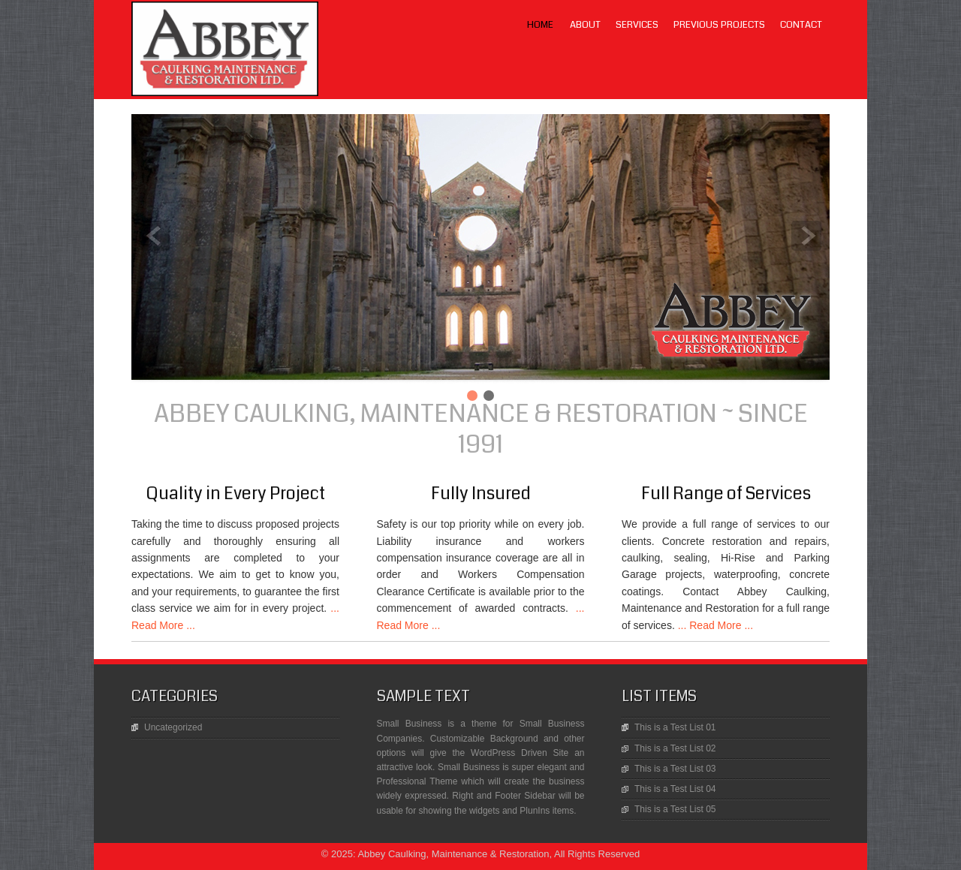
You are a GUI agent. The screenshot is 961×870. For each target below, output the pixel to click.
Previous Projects (719, 25)
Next (806, 235)
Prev (154, 235)
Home (540, 25)
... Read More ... (714, 625)
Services (637, 25)
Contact (801, 25)
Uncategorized (173, 727)
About (585, 25)
